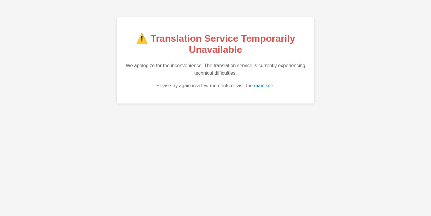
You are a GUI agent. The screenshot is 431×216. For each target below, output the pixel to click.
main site (263, 85)
